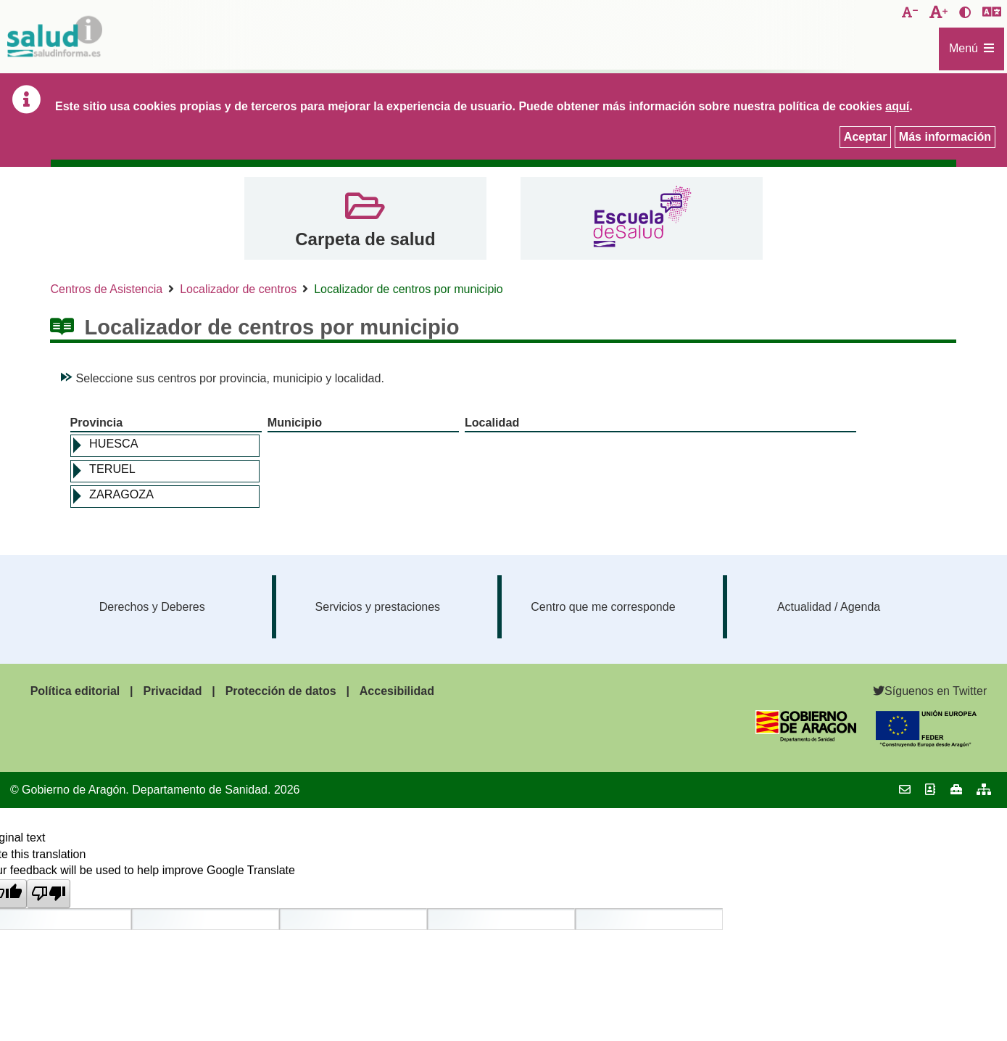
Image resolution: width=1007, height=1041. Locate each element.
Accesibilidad (397, 691)
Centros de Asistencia (106, 289)
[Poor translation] (48, 893)
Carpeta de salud (365, 239)
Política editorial (75, 691)
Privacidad (172, 691)
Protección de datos (280, 691)
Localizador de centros (238, 289)
